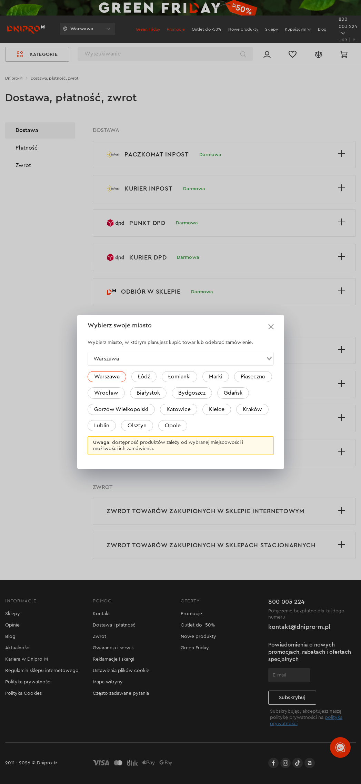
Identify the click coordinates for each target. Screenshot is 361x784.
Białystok (148, 393)
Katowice (179, 409)
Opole (173, 425)
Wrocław (106, 393)
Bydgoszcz (191, 393)
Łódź (144, 376)
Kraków (252, 409)
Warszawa (107, 376)
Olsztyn (137, 425)
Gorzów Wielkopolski (121, 409)
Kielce (216, 409)
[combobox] (181, 359)
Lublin (101, 425)
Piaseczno (253, 376)
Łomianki (179, 376)
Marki (215, 376)
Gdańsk (233, 393)
